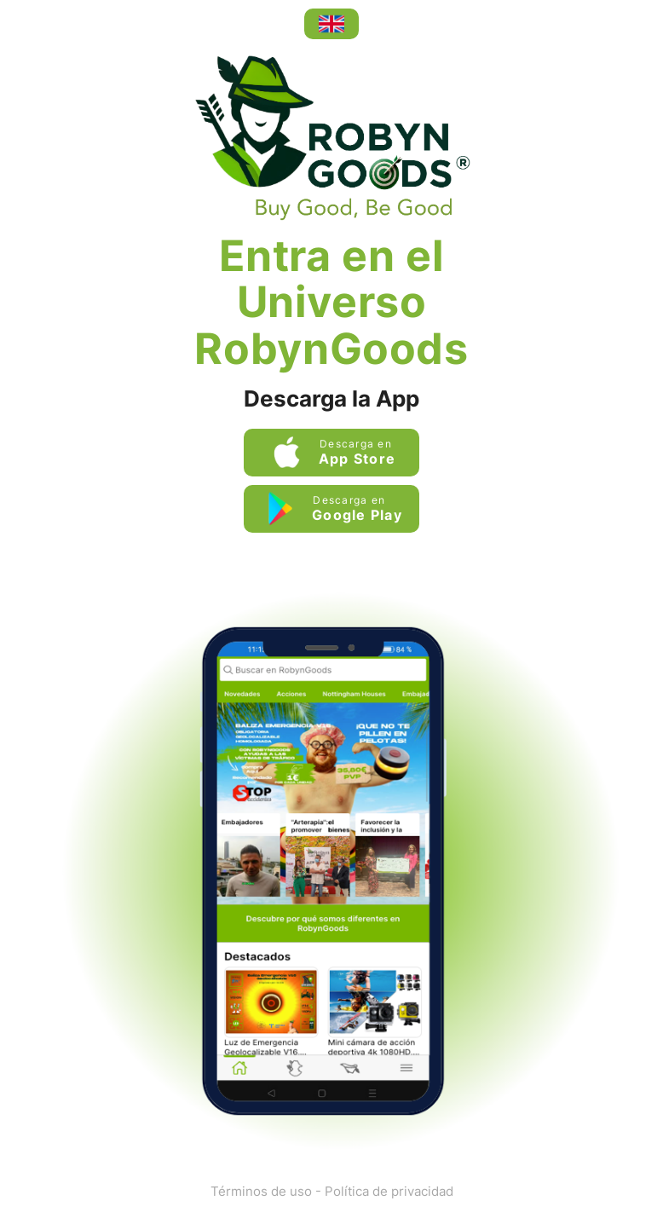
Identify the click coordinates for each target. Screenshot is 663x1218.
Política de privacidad (389, 1191)
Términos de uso (261, 1191)
